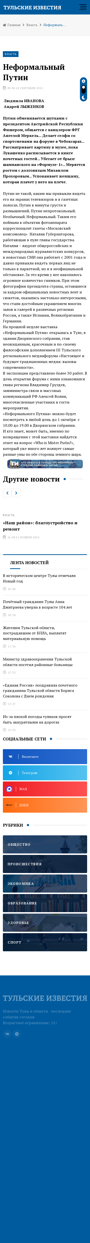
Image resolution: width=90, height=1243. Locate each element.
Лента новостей (29, 562)
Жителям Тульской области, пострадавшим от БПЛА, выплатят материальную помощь (34, 633)
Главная (12, 24)
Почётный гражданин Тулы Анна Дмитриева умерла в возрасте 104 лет (37, 604)
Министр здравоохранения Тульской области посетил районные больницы (37, 661)
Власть (32, 24)
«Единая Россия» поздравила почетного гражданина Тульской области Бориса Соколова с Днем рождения (40, 690)
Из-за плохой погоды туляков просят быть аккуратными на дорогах (37, 719)
